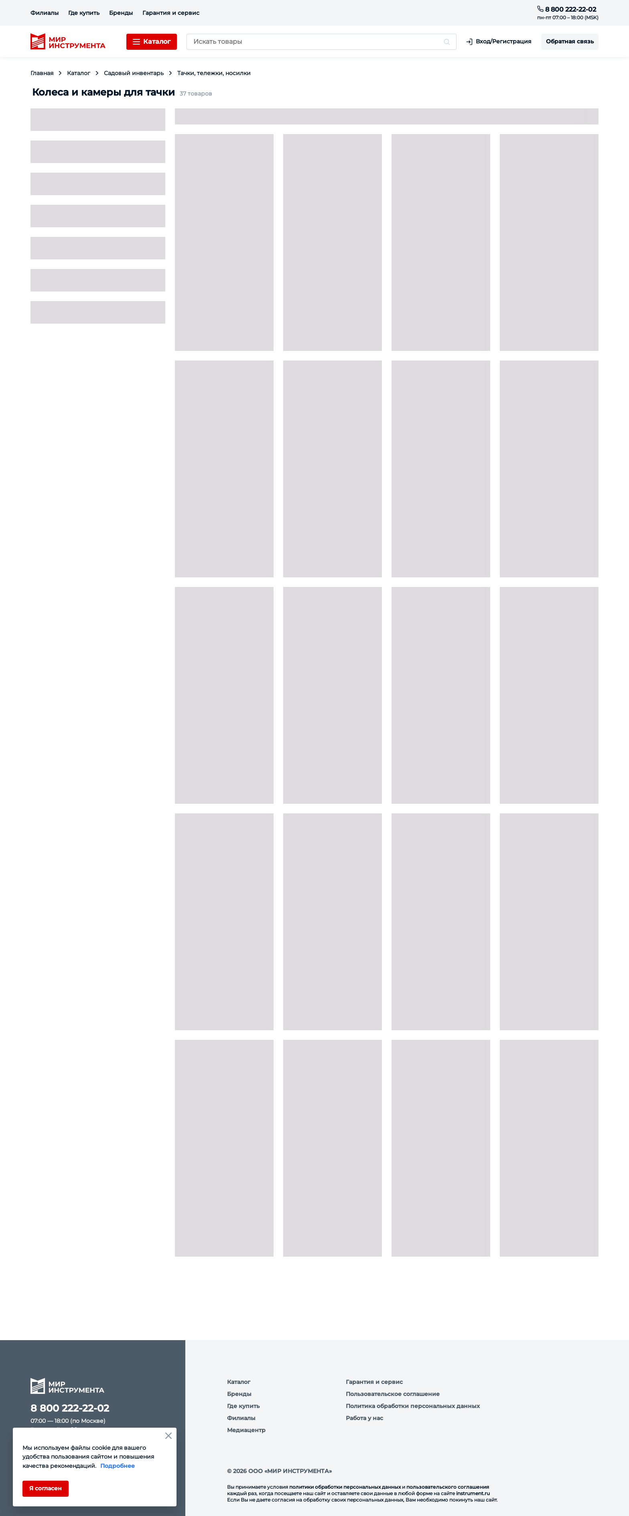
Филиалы (44, 12)
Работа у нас (364, 1418)
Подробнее (117, 1465)
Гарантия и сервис (170, 12)
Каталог (238, 1382)
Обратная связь (570, 41)
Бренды (121, 12)
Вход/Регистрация (499, 41)
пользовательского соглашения (447, 1487)
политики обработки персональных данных (345, 1487)
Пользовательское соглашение (393, 1394)
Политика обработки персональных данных (413, 1406)
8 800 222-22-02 (566, 9)
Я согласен (45, 1488)
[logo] (68, 41)
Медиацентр (246, 1430)
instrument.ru (473, 1493)
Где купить (83, 12)
